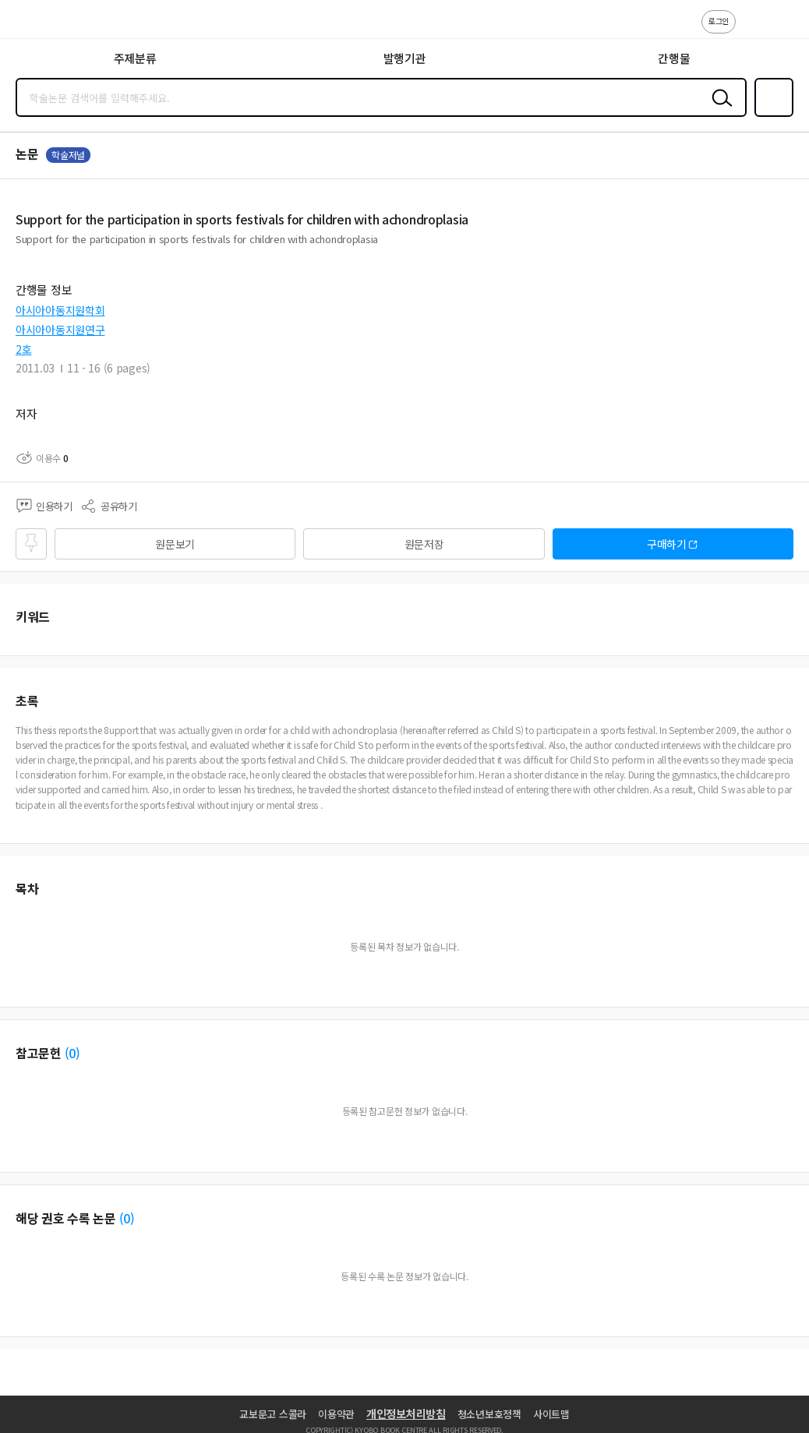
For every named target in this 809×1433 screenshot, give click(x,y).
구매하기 (667, 544)
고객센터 (752, 29)
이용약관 (336, 1414)
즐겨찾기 (771, 115)
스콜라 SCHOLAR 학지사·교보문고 (47, 24)
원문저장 (424, 544)
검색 (718, 110)
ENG (784, 29)
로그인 (718, 20)
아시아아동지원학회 (60, 310)
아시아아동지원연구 (60, 329)
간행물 (674, 58)
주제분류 (135, 58)
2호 (23, 349)
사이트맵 (551, 1414)
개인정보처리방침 (406, 1413)
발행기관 (404, 58)
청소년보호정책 (489, 1414)
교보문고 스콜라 (272, 1414)
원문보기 (175, 544)
